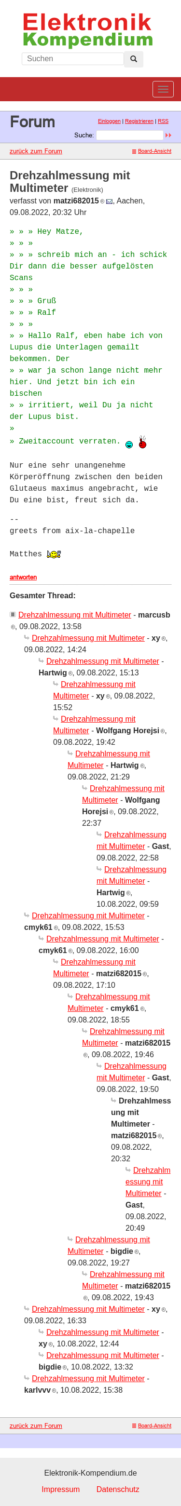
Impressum (61, 1489)
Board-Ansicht (151, 151)
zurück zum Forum (36, 151)
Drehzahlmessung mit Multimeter (74, 615)
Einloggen (109, 121)
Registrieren (139, 121)
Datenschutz (118, 1489)
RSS (163, 121)
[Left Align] (133, 59)
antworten (23, 577)
